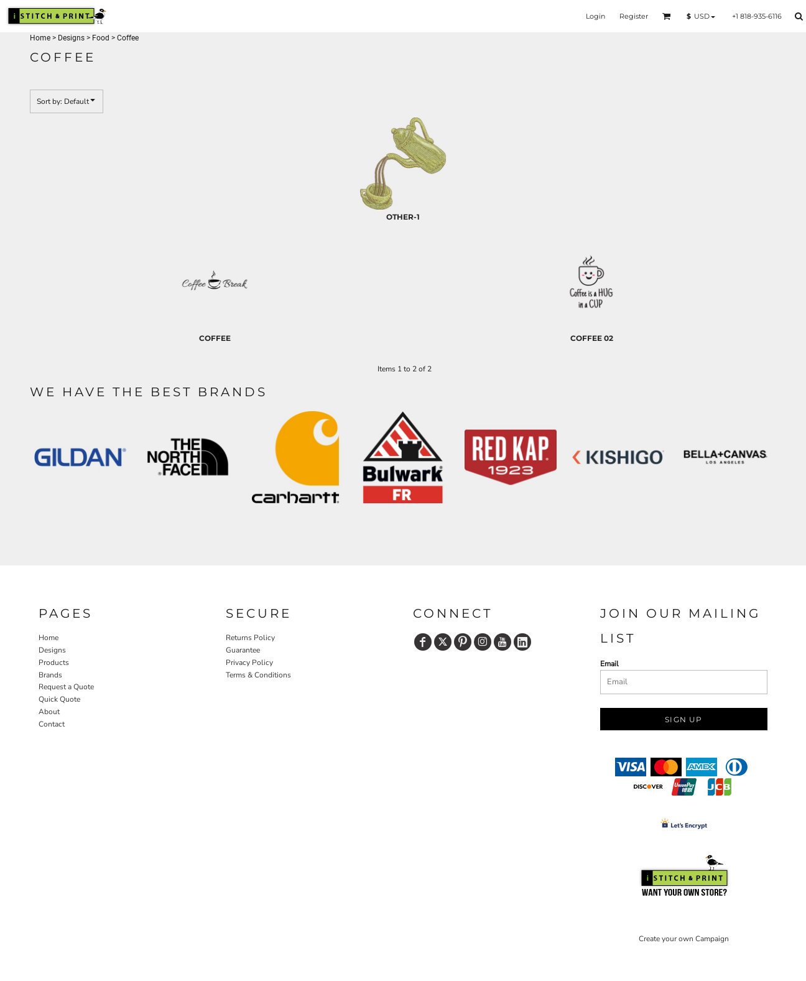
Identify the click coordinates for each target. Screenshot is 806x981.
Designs (71, 38)
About (49, 712)
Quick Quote (59, 699)
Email (609, 664)
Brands (50, 675)
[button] (666, 16)
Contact (52, 724)
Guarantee (243, 650)
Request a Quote (66, 687)
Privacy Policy (249, 662)
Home (40, 38)
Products (54, 662)
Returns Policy (250, 638)
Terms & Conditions (258, 675)
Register (633, 16)
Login (595, 16)
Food (100, 38)
